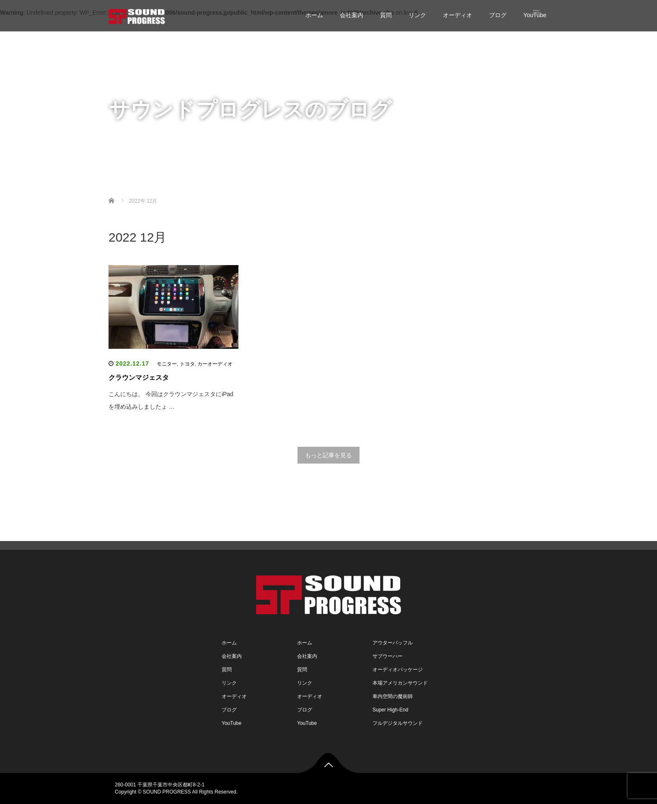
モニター (167, 364)
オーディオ (457, 15)
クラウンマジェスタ (139, 377)
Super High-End (390, 710)
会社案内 (351, 15)
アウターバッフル (392, 643)
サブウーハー (387, 656)
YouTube (319, 140)
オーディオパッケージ (397, 670)
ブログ (498, 15)
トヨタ (187, 364)
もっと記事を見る (328, 455)
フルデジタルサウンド (397, 723)
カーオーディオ (215, 364)
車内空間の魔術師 (392, 696)
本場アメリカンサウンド (400, 683)
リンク (417, 15)
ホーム (314, 15)
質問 (386, 15)
